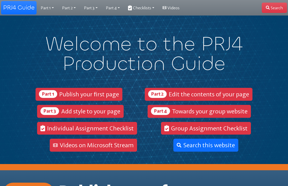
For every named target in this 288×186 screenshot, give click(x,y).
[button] (141, 8)
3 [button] (89, 8)
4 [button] (111, 8)
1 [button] (46, 8)
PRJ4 (19, 8)
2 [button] (67, 8)
